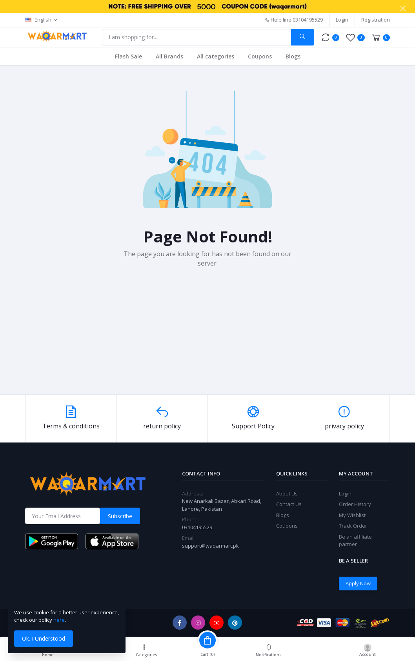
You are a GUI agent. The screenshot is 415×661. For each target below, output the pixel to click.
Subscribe (120, 516)
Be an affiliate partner (355, 540)
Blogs (293, 56)
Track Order (353, 525)
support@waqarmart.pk (210, 545)
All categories (215, 56)
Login (342, 19)
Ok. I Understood (43, 638)
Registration (375, 19)
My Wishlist (352, 515)
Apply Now (358, 583)
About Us (287, 493)
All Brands (169, 56)
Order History (355, 504)
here (59, 619)
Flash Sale (128, 56)
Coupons (260, 56)
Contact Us (289, 504)
